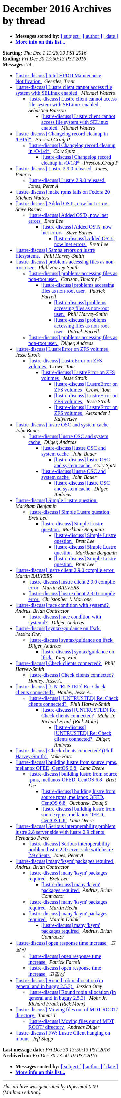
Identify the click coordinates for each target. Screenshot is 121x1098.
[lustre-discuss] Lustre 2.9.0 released (54, 168)
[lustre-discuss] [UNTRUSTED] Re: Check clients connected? (79, 712)
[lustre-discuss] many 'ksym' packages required (64, 861)
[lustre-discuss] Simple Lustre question (56, 500)
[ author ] (92, 36)
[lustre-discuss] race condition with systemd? (62, 605)
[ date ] (110, 36)
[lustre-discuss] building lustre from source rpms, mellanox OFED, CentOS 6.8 (66, 765)
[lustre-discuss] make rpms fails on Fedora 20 (63, 192)
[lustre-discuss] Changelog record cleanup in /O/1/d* (76, 160)
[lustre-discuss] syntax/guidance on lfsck (58, 628)
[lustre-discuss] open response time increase (61, 943)
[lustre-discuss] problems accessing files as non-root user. (78, 288)
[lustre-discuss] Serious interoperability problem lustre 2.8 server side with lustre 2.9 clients (65, 829)
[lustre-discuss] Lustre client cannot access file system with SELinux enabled (63, 90)
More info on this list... (40, 42)
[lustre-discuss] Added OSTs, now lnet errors (62, 203)
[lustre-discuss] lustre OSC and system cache (62, 424)
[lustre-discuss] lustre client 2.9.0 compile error (65, 570)
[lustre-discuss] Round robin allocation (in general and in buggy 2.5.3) (59, 983)
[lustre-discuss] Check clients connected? (58, 663)
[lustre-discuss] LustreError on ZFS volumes (62, 349)
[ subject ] (71, 36)
